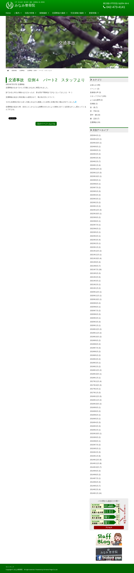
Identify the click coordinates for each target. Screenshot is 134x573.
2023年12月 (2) (95, 169)
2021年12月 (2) (95, 251)
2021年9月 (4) (95, 262)
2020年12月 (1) (95, 292)
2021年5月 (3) (95, 273)
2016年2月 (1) (95, 430)
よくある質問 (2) (96, 100)
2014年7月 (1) (95, 478)
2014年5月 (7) (95, 486)
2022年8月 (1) (95, 221)
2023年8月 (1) (95, 184)
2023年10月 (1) (95, 176)
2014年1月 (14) (95, 493)
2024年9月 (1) (95, 146)
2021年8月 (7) (95, 266)
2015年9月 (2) (95, 437)
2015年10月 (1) (95, 433)
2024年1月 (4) (95, 165)
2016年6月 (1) (95, 415)
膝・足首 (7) (94, 119)
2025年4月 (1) (95, 135)
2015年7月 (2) (95, 445)
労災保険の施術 (77, 13)
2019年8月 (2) (95, 344)
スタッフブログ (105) (98, 96)
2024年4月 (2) (95, 154)
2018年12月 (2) (95, 370)
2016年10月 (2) (95, 404)
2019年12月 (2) (95, 329)
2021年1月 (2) (95, 288)
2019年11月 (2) (95, 333)
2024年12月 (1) (95, 139)
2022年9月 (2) (95, 217)
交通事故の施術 (58, 13)
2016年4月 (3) (95, 422)
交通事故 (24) (95, 122)
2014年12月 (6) (95, 460)
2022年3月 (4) (95, 240)
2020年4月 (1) (95, 318)
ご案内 (16, 13)
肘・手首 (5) (94, 111)
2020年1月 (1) (95, 325)
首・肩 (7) (94, 107)
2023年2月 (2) (95, 202)
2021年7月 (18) (95, 269)
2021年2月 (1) (95, 284)
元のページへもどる (46, 124)
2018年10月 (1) (95, 374)
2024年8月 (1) (95, 150)
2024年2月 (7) (95, 161)
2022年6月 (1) (95, 228)
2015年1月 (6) (95, 456)
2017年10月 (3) (95, 385)
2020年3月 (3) (95, 322)
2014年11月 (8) (95, 463)
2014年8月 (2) (95, 474)
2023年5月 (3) (95, 191)
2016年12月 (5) (95, 396)
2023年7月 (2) (95, 187)
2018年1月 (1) (95, 378)
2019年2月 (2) (95, 366)
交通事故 (21, 84)
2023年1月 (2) (95, 206)
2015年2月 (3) (95, 452)
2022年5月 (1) (95, 232)
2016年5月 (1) (95, 419)
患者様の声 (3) (95, 92)
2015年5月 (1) (95, 448)
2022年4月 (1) (95, 236)
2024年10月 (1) (95, 143)
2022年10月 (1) (95, 213)
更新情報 (93, 13)
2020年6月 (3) (95, 314)
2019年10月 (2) (95, 337)
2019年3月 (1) (95, 363)
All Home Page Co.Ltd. (50, 569)
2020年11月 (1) (95, 296)
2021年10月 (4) (95, 258)
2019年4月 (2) (95, 359)
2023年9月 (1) (95, 180)
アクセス (109, 527)
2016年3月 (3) (95, 426)
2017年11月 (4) (95, 381)
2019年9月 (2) (95, 340)
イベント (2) (94, 89)
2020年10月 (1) (95, 299)
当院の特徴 (29, 13)
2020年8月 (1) (95, 307)
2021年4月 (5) (95, 277)
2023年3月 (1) (95, 199)
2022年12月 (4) (95, 210)
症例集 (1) (94, 104)
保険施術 (43, 13)
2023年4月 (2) (95, 195)
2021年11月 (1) (95, 255)
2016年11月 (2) (95, 400)
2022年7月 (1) (95, 225)
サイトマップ (10, 567)
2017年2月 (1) (95, 389)
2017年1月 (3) (95, 392)
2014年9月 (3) (95, 471)
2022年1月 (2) (95, 247)
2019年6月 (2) (95, 351)
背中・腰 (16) (95, 115)
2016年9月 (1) (95, 407)
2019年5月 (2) (95, 355)
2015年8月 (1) (95, 441)
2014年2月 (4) (95, 489)
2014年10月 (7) (95, 467)
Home (8, 13)
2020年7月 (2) (95, 310)
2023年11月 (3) (95, 173)
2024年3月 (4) (95, 158)
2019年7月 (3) (95, 348)
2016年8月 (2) (95, 411)
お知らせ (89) (95, 85)
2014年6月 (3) (95, 482)
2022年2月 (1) (95, 243)
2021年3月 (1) (95, 281)
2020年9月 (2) (95, 303)
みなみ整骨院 (20, 5)
